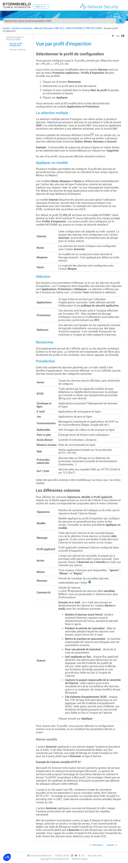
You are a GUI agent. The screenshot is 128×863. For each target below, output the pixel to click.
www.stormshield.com (39, 855)
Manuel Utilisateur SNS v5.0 (49, 28)
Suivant (110, 845)
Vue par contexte (17, 49)
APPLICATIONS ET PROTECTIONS (84, 28)
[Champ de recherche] (64, 21)
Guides (6, 28)
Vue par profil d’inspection (15, 44)
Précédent (97, 845)
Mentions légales (80, 859)
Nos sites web (95, 855)
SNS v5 (40, 6)
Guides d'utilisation (22, 28)
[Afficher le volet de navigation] (124, 6)
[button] (120, 21)
